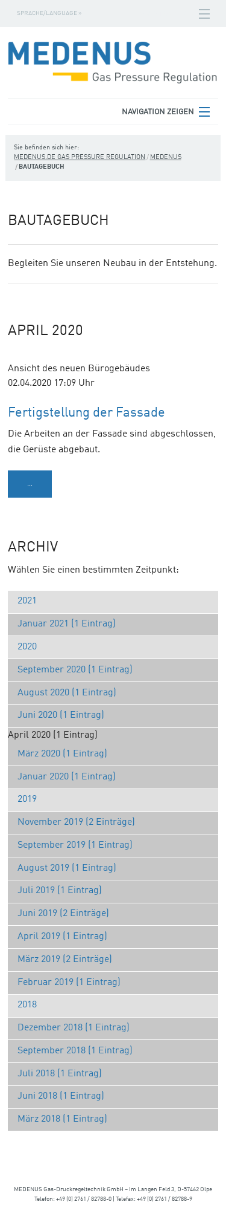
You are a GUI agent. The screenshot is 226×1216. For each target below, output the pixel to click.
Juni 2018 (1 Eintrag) (60, 1096)
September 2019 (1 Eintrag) (75, 845)
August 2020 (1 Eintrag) (66, 693)
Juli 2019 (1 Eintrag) (59, 891)
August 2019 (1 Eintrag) (66, 868)
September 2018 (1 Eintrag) (75, 1051)
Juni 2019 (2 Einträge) (63, 914)
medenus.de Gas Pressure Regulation (79, 157)
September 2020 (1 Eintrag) (75, 670)
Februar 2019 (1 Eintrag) (69, 982)
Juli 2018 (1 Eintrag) (59, 1074)
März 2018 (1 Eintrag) (62, 1119)
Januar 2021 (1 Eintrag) (66, 624)
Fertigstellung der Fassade (86, 413)
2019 (27, 799)
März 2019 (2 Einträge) (64, 959)
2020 (27, 647)
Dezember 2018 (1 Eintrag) (73, 1028)
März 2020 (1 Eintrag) (62, 754)
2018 (27, 1005)
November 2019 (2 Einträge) (76, 822)
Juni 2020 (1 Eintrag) (60, 715)
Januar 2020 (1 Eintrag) (66, 777)
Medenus (165, 157)
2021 (27, 601)
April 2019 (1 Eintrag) (62, 936)
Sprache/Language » (49, 13)
